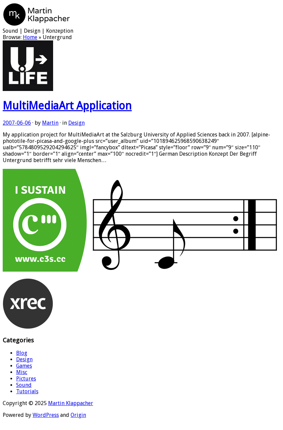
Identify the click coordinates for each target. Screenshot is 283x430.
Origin (78, 415)
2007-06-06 (17, 123)
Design (76, 123)
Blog (21, 353)
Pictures (26, 378)
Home (30, 37)
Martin (50, 123)
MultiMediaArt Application (67, 105)
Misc (21, 372)
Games (24, 366)
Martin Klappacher (70, 403)
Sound (24, 385)
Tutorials (27, 391)
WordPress (46, 415)
